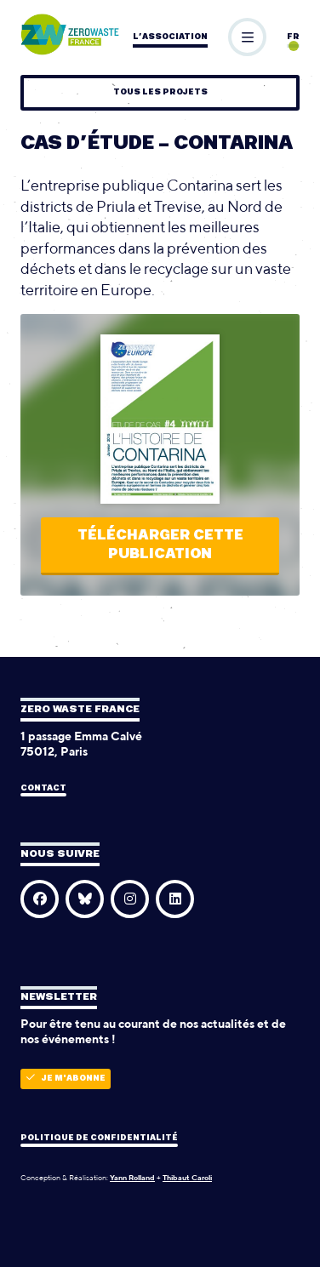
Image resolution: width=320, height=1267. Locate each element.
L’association (170, 37)
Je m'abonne (66, 1077)
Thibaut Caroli (187, 1177)
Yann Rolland (132, 1177)
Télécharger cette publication (160, 545)
